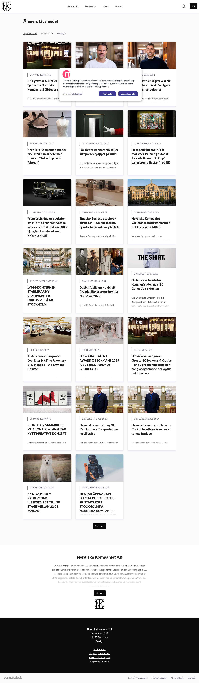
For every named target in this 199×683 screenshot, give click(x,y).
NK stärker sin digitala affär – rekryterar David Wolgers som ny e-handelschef (151, 85)
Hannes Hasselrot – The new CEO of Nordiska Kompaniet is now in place (151, 429)
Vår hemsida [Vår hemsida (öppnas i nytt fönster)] (100, 649)
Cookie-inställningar (72, 94)
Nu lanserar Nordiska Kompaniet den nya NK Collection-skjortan (147, 284)
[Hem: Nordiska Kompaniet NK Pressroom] (6, 6)
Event (106, 6)
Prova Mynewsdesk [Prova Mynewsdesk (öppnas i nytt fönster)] (138, 677)
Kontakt (119, 6)
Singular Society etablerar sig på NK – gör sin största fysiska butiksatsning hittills (99, 223)
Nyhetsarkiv (73, 6)
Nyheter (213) (30, 33)
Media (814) (47, 33)
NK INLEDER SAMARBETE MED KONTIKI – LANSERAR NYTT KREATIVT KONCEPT (46, 429)
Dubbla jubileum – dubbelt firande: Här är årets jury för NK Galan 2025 (99, 292)
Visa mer (99, 526)
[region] (100, 84)
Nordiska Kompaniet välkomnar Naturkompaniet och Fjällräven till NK (151, 223)
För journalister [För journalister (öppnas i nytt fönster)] (159, 677)
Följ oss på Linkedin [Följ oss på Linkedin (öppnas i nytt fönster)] (99, 661)
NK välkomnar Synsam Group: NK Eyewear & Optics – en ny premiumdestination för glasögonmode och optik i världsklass (151, 364)
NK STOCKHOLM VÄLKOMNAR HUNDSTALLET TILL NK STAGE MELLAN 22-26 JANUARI (43, 502)
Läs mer (99, 593)
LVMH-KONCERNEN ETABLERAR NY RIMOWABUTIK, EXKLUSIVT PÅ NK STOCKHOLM (41, 296)
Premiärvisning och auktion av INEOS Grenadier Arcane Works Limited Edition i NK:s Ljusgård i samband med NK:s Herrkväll (47, 227)
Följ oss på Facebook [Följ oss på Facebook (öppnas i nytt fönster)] (99, 653)
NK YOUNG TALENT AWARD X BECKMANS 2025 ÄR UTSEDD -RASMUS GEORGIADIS (99, 362)
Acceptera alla (128, 94)
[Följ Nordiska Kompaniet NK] (193, 6)
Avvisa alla (107, 94)
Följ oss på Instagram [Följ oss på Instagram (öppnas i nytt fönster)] (99, 657)
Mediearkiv (90, 6)
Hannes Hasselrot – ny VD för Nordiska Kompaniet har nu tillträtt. (99, 429)
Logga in (192, 677)
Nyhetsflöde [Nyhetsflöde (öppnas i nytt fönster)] (177, 677)
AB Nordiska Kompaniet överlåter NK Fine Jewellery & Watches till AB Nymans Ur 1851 (46, 362)
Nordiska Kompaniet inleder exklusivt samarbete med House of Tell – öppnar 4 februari (46, 156)
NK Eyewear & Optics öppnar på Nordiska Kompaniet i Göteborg (42, 85)
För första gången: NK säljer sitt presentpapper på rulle (99, 152)
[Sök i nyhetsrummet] (183, 6)
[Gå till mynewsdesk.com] (13, 678)
